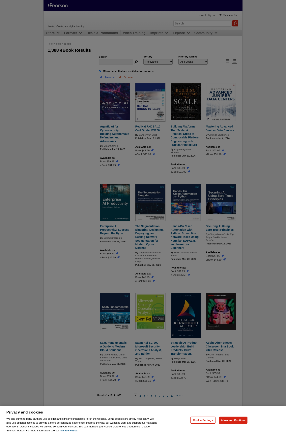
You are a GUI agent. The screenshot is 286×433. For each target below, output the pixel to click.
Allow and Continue (233, 424)
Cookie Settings (203, 424)
